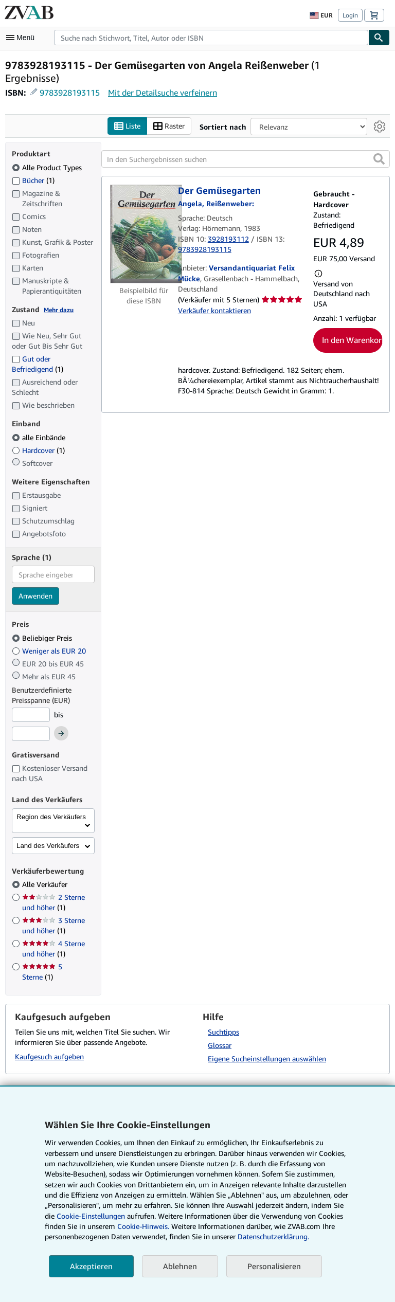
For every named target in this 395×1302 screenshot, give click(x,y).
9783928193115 (70, 92)
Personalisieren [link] (274, 1266)
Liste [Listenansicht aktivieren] (127, 126)
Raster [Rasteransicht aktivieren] (169, 126)
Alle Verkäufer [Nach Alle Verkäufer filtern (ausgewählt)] (45, 884)
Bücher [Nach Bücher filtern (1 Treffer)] (33, 180)
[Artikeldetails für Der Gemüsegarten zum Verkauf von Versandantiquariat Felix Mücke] (144, 234)
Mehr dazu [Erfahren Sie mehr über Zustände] (59, 310)
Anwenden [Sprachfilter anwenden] (35, 595)
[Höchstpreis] (31, 734)
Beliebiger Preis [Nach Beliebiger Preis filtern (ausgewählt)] (43, 638)
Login (350, 15)
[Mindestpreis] (31, 715)
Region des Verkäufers (51, 817)
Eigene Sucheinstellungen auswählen (267, 1058)
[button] (379, 159)
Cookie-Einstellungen (91, 1215)
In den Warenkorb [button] (352, 340)
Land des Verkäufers (47, 845)
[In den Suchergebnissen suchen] (245, 159)
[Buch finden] (379, 37)
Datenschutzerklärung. (273, 1236)
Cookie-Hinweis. (143, 1226)
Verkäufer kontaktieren (214, 310)
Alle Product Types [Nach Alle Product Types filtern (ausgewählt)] (48, 167)
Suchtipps (223, 1031)
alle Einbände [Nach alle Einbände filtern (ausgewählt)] (39, 437)
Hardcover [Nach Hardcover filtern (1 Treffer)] (38, 450)
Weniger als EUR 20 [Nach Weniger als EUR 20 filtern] (50, 650)
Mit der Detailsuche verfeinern (162, 92)
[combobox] (211, 37)
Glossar (219, 1045)
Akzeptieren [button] (91, 1266)
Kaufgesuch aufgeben (49, 1056)
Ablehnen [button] (180, 1266)
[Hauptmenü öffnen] (23, 37)
